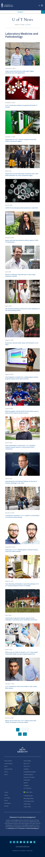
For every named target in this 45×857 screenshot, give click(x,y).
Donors (6, 772)
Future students (8, 761)
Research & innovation (29, 777)
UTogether (26, 785)
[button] (39, 5)
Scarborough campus (29, 801)
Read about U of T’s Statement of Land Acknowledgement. (23, 828)
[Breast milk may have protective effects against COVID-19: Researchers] (22, 227)
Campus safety (27, 806)
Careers (6, 795)
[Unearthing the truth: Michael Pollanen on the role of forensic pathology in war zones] (22, 468)
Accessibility (7, 798)
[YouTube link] (21, 842)
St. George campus (28, 795)
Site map (6, 806)
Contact (6, 792)
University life (27, 780)
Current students (8, 763)
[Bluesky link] (31, 842)
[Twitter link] (27, 25)
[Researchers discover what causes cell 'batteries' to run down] (22, 329)
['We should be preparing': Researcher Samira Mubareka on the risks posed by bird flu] (22, 295)
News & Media (27, 761)
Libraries (26, 782)
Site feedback (7, 803)
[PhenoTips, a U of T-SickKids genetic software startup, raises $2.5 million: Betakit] (22, 536)
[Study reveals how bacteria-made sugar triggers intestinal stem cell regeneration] (22, 58)
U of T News (22, 19)
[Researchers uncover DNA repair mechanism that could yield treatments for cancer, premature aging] (22, 160)
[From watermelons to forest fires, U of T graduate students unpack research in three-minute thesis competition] (22, 433)
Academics (26, 769)
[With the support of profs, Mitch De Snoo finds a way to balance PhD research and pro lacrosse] (22, 398)
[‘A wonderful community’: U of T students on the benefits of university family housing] (22, 502)
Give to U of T (27, 766)
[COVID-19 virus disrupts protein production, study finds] (22, 194)
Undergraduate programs (30, 772)
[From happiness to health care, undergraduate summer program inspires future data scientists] (22, 364)
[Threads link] (34, 842)
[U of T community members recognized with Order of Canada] (22, 92)
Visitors (6, 774)
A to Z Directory (27, 788)
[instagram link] (29, 25)
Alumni (5, 766)
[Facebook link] (28, 25)
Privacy (6, 800)
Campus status (28, 792)
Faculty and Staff (8, 769)
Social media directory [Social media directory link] (22, 846)
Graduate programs (28, 774)
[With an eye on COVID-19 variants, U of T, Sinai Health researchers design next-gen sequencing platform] (22, 639)
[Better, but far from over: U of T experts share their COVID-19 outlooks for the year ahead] (22, 707)
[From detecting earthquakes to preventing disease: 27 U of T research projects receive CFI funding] (22, 570)
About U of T (27, 763)
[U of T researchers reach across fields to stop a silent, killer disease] (22, 673)
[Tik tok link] (27, 842)
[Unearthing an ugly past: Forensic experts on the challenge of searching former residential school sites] (22, 605)
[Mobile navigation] (42, 5)
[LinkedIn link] (24, 842)
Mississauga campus (29, 798)
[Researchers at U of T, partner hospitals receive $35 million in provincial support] (22, 126)
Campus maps (27, 804)
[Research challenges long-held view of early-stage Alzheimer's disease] (22, 261)
